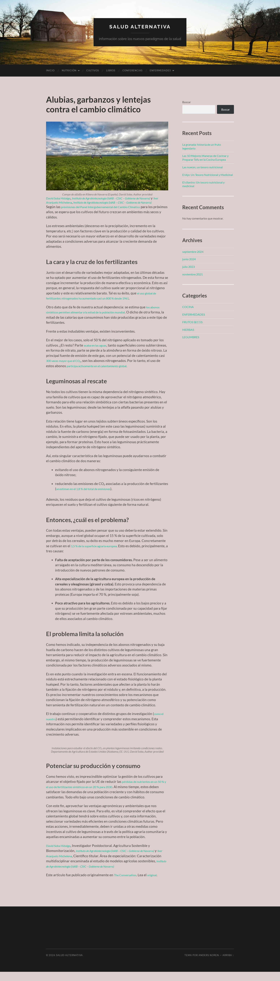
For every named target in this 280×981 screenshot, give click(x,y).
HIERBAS (188, 329)
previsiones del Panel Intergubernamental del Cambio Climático (109, 211)
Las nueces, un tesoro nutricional (202, 167)
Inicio (50, 70)
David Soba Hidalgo (61, 198)
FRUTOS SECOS (192, 322)
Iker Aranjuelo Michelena (81, 202)
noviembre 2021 (192, 274)
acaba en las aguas (98, 349)
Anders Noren (209, 964)
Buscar (186, 102)
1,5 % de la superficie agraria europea (99, 555)
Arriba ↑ (228, 964)
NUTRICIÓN (69, 70)
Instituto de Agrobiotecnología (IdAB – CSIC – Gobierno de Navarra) (112, 875)
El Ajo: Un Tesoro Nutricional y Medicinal (207, 174)
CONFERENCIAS (132, 70)
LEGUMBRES (190, 337)
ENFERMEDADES (160, 70)
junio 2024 (189, 259)
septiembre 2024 (192, 251)
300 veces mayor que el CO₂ (96, 365)
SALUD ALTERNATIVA (140, 26)
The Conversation (127, 884)
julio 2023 (188, 266)
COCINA (188, 307)
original (158, 884)
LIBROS (110, 70)
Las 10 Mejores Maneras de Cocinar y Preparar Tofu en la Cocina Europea (205, 157)
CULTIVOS (92, 70)
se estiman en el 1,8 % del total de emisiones (89, 498)
